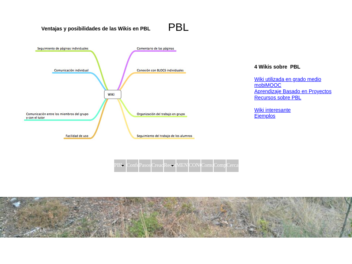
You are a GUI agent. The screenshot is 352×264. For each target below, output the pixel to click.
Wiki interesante (272, 110)
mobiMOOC (267, 85)
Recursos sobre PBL (277, 97)
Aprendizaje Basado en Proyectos (293, 91)
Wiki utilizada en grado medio (287, 79)
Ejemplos (265, 116)
